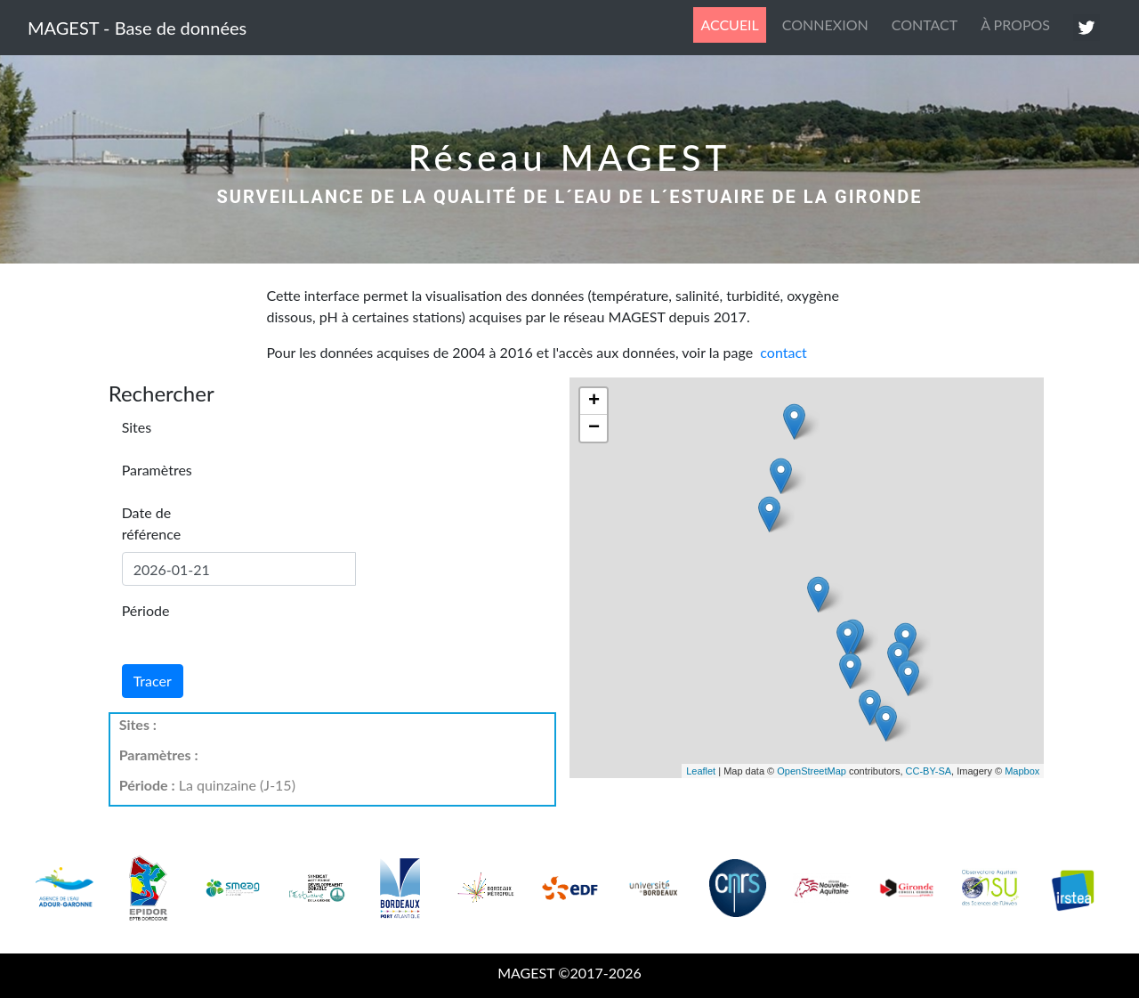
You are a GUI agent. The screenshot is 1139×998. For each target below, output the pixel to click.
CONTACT (925, 24)
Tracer (152, 680)
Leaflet (700, 771)
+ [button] (594, 401)
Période (146, 610)
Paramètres (157, 469)
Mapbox (1022, 771)
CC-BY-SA (929, 771)
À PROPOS (1015, 24)
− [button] (594, 428)
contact (783, 352)
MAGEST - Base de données (137, 27)
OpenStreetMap (811, 771)
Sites (137, 426)
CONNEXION (825, 24)
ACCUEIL (732, 23)
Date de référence (151, 523)
